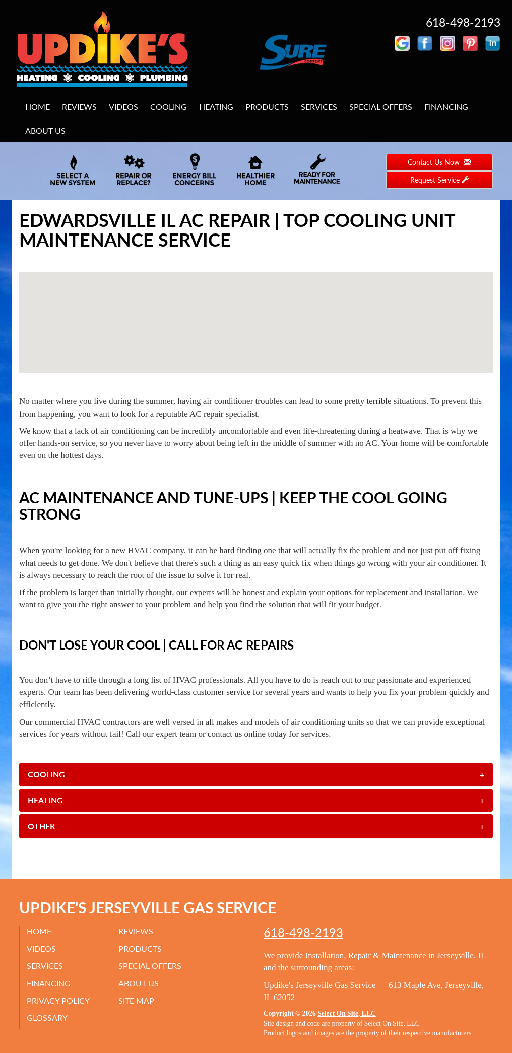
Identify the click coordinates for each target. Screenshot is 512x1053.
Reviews (79, 106)
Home (37, 106)
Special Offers (380, 106)
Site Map (137, 1000)
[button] (256, 774)
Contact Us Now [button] (439, 162)
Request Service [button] (439, 180)
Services (319, 106)
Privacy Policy (58, 1000)
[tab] (256, 774)
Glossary (47, 1017)
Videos (123, 106)
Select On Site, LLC (346, 1013)
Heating (216, 106)
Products (267, 106)
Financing (446, 106)
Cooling (168, 106)
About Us (45, 130)
